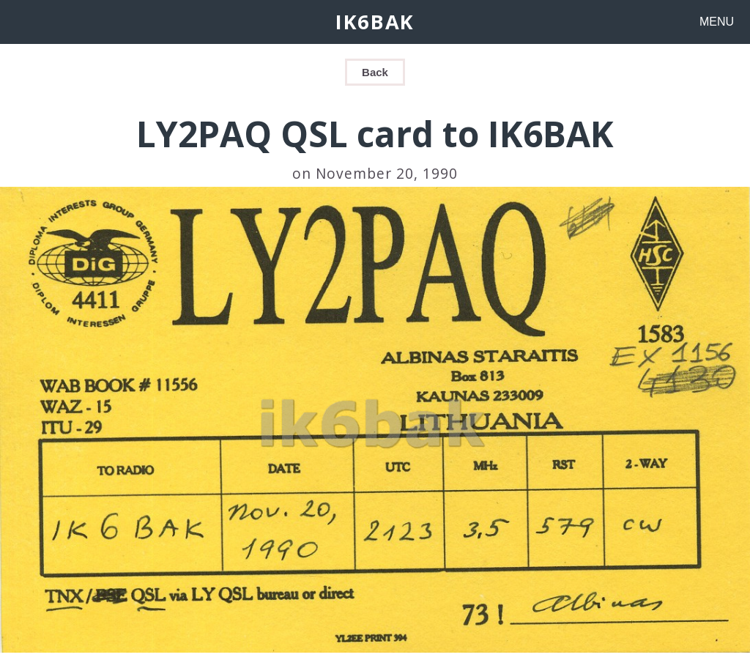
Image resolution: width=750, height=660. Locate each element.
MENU (716, 21)
